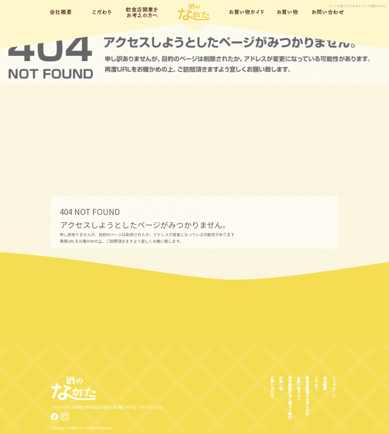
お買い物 (287, 12)
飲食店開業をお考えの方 (142, 12)
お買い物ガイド (247, 12)
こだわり (102, 12)
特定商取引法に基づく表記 (289, 397)
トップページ (194, 12)
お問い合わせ (328, 12)
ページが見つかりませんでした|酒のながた (357, 6)
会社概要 (61, 12)
